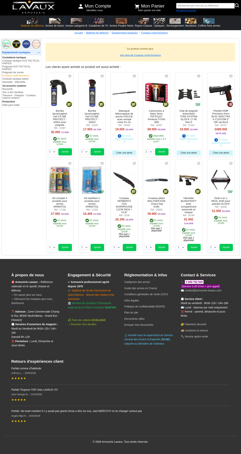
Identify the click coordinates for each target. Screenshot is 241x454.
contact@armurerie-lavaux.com (203, 290)
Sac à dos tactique (12, 92)
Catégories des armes (137, 281)
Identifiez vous (94, 10)
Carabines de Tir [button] (98, 22)
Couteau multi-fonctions (154, 32)
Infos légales (131, 300)
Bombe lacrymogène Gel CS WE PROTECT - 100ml (92, 116)
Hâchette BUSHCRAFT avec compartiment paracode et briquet (188, 205)
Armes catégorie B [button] (76, 22)
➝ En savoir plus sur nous (26, 294)
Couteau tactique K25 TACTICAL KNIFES (21, 62)
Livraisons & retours (196, 330)
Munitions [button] (190, 22)
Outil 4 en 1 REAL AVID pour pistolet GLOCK (220, 201)
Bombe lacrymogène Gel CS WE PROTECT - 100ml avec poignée (60, 117)
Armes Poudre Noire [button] (121, 22)
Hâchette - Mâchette (13, 82)
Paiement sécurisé (195, 324)
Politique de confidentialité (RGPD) (144, 306)
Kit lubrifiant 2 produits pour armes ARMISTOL (92, 202)
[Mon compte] (80, 6)
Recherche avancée (186, 10)
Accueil (79, 32)
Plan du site (131, 312)
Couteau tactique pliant (15, 78)
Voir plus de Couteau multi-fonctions (140, 55)
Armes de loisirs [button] (54, 22)
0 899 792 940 (194, 281)
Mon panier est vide (149, 10)
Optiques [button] (159, 22)
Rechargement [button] (175, 22)
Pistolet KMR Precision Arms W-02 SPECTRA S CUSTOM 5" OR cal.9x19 (220, 116)
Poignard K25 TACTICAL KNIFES (16, 68)
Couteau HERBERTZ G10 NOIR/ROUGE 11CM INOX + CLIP (124, 205)
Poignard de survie (13, 72)
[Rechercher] (237, 5)
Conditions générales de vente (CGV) (146, 294)
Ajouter (65, 151)
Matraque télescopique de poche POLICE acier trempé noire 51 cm (124, 116)
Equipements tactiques (125, 32)
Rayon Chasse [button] (143, 22)
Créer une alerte (124, 152)
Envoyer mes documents (138, 324)
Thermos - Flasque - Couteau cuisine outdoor (19, 96)
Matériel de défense (97, 32)
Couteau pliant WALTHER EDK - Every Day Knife (156, 202)
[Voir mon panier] (137, 6)
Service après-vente (196, 336)
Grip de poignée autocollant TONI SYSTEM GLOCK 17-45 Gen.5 (189, 116)
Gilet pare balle (10, 105)
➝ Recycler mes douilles (82, 324)
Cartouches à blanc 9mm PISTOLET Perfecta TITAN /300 (156, 116)
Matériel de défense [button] (32, 22)
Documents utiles (134, 318)
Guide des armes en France (140, 288)
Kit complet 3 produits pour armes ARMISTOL (59, 202)
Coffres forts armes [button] (209, 22)
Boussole (7, 89)
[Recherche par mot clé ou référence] (205, 5)
